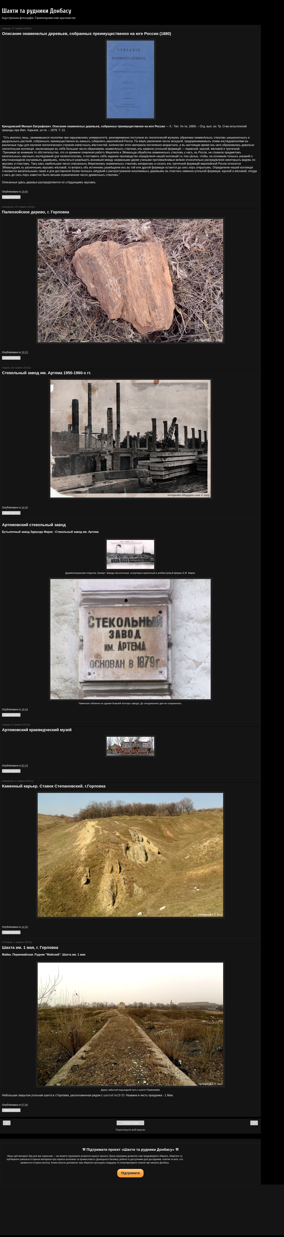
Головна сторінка (130, 1123)
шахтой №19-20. (114, 1095)
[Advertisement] (130, 1209)
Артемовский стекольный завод (34, 525)
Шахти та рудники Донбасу (36, 10)
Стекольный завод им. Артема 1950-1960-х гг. (46, 373)
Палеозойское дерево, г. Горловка (35, 212)
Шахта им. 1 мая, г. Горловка (30, 947)
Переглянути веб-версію (130, 1129)
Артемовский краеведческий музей (37, 730)
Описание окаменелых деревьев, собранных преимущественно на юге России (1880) (86, 33)
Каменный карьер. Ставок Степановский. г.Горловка (54, 786)
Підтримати (130, 1173)
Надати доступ (11, 197)
